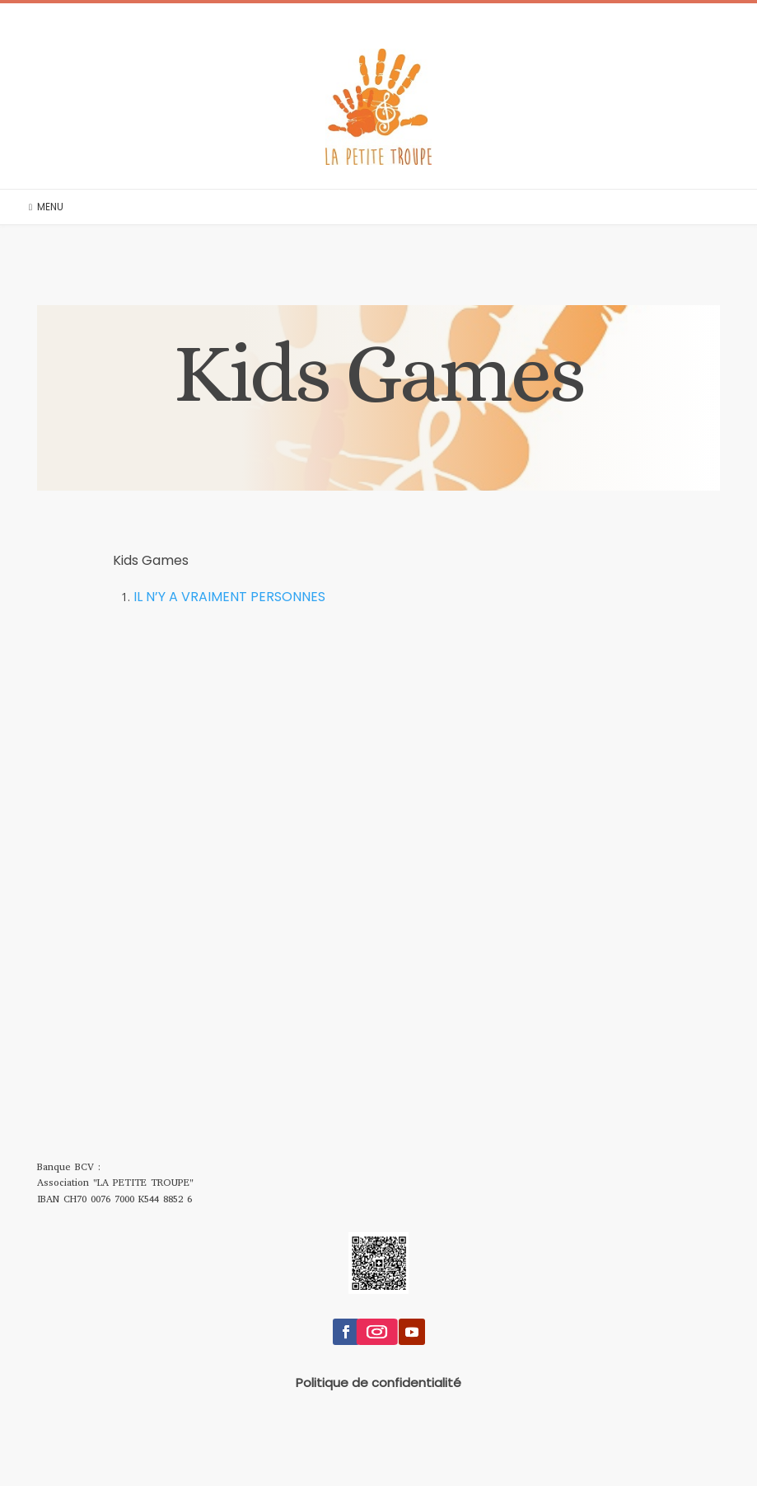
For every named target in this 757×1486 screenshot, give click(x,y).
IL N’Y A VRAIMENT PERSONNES (229, 596)
